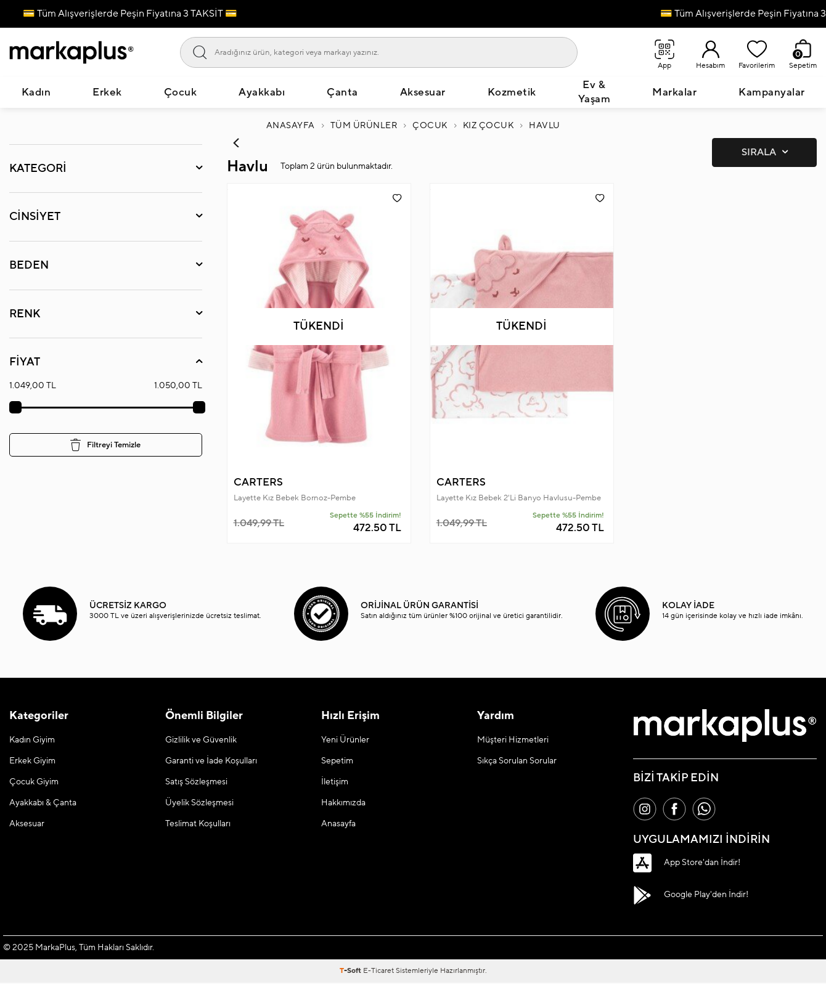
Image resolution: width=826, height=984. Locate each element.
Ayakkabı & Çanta (42, 802)
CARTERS (258, 482)
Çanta (342, 92)
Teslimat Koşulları (198, 823)
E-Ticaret (378, 972)
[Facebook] (676, 809)
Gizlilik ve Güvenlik (201, 740)
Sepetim (337, 760)
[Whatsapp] (707, 809)
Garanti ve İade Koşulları (211, 760)
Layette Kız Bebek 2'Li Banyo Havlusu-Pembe (518, 498)
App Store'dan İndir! (686, 863)
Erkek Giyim (32, 760)
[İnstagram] (645, 809)
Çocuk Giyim (34, 781)
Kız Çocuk (488, 125)
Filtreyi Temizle (105, 445)
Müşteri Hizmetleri (513, 740)
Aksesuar (423, 92)
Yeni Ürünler (345, 740)
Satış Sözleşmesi (196, 781)
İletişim (334, 781)
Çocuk (180, 92)
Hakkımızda (343, 802)
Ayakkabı (262, 92)
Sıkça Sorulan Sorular (517, 760)
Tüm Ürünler (364, 125)
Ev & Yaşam (594, 92)
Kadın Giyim (32, 740)
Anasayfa (290, 125)
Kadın (36, 92)
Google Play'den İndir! (690, 896)
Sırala (765, 152)
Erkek (107, 92)
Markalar (674, 92)
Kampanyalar (771, 92)
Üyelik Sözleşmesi (199, 802)
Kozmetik (512, 92)
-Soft (351, 972)
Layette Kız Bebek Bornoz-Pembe (295, 498)
